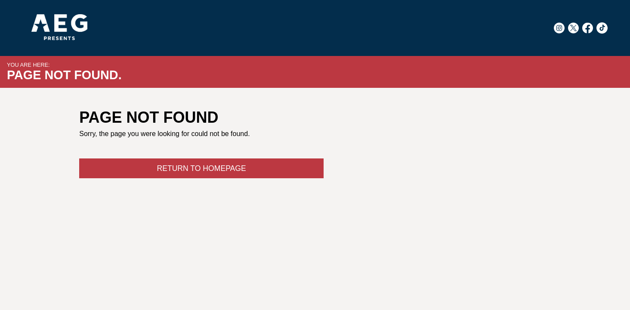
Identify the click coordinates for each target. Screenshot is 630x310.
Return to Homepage (201, 168)
